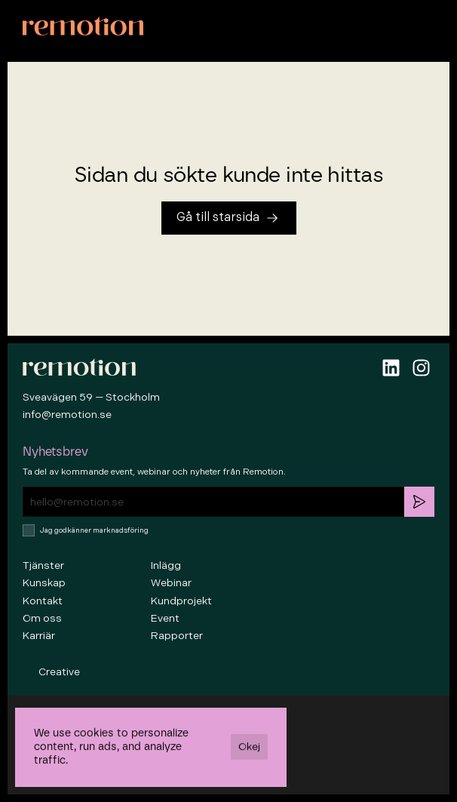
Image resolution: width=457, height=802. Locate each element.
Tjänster (43, 565)
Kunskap (44, 582)
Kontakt (43, 601)
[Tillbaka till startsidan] (228, 218)
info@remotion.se (67, 414)
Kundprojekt (181, 601)
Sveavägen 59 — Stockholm (91, 397)
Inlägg (166, 565)
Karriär (39, 635)
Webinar (171, 582)
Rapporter (177, 635)
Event (165, 618)
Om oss (42, 618)
